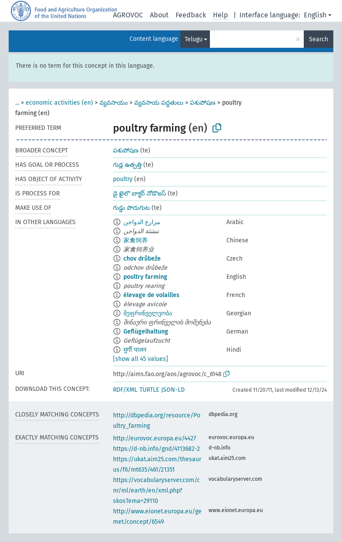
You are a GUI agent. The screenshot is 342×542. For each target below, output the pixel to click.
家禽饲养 (135, 240)
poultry (123, 179)
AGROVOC (128, 15)
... (17, 102)
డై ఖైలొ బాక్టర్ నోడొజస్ (139, 193)
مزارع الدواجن (141, 222)
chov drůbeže (142, 258)
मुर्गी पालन (134, 350)
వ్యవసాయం (114, 102)
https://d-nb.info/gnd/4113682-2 (156, 449)
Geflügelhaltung (145, 331)
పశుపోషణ (203, 102)
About (159, 15)
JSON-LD (173, 389)
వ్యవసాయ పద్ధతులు (158, 102)
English (315, 15)
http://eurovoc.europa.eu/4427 (154, 438)
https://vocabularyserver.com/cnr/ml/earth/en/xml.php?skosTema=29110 (156, 490)
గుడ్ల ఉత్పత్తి (127, 165)
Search (318, 39)
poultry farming (145, 277)
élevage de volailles (151, 295)
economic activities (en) (59, 102)
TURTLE (149, 389)
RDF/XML (125, 389)
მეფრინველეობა (147, 313)
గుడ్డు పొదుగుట (131, 208)
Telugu (194, 39)
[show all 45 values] (140, 359)
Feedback (191, 15)
